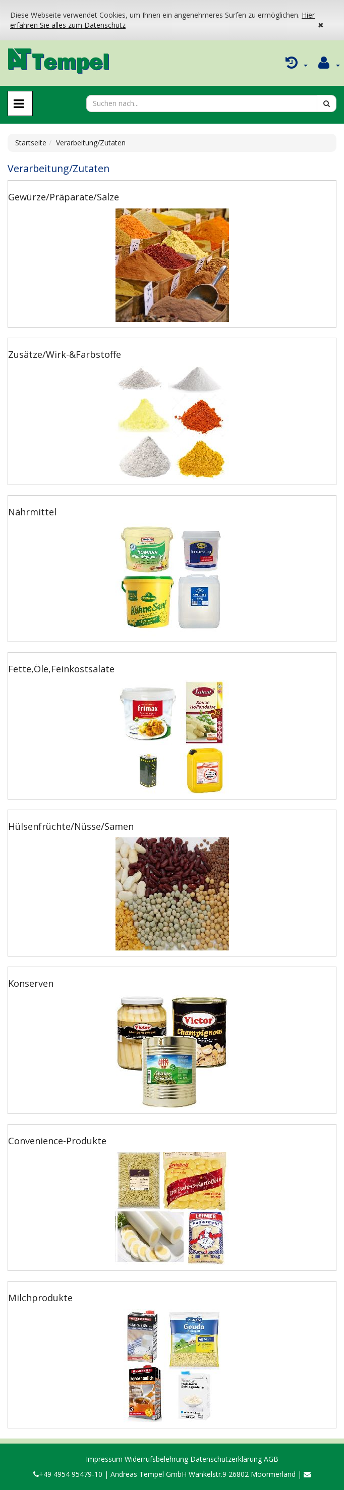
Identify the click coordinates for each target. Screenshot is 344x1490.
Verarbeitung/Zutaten (91, 142)
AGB (271, 1459)
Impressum (104, 1459)
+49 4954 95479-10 (67, 1474)
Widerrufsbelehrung (156, 1459)
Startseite (30, 142)
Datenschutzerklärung (226, 1459)
